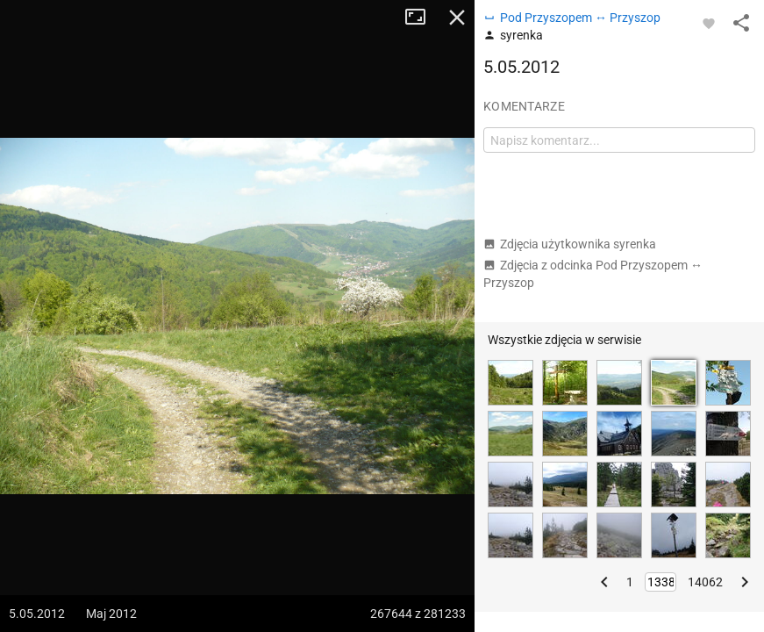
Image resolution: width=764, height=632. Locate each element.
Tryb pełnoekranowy (421, 17)
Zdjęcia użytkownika (569, 244)
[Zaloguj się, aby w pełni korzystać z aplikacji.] (709, 23)
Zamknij (457, 17)
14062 (705, 582)
